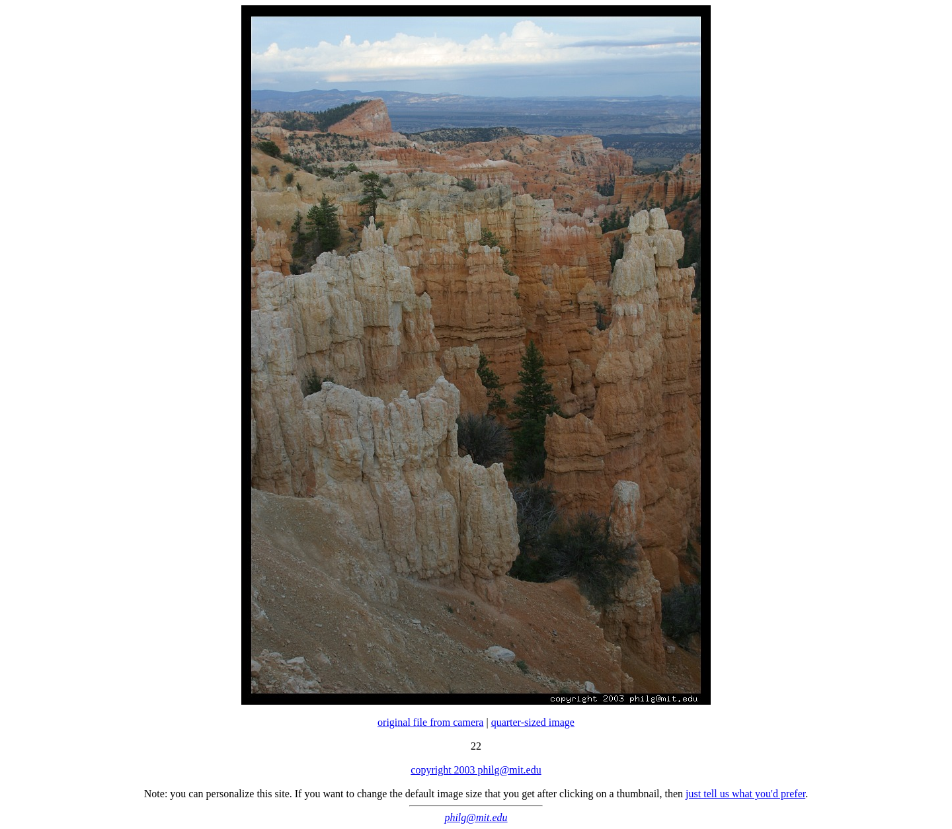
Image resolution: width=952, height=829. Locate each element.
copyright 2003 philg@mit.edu (476, 769)
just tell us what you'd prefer (745, 793)
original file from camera (430, 722)
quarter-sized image (533, 722)
